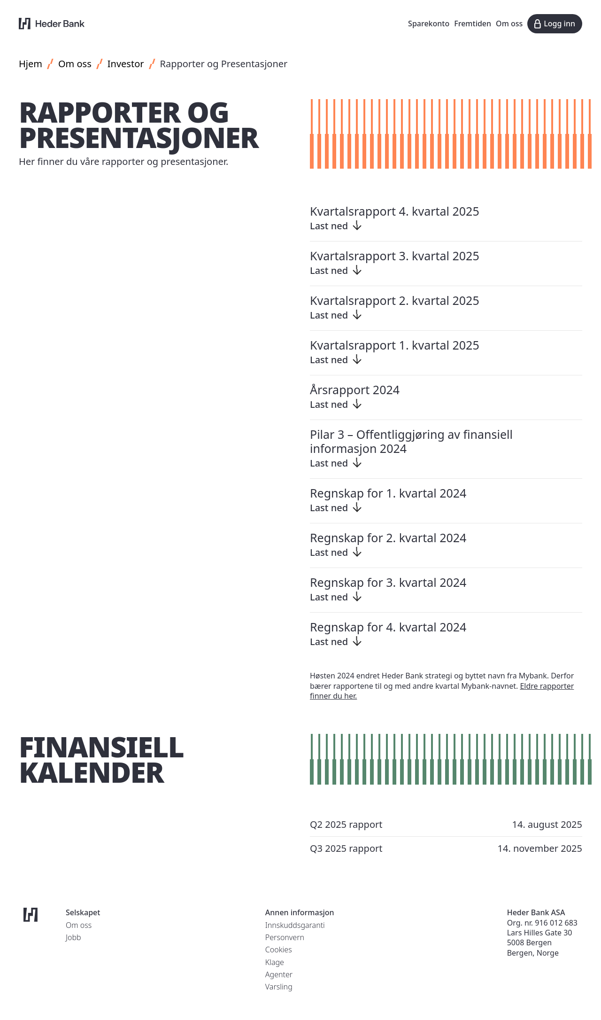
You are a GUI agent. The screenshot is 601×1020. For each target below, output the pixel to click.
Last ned (337, 225)
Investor (126, 63)
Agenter (279, 974)
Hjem (30, 63)
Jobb (73, 937)
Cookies (278, 949)
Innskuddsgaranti (295, 925)
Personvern (284, 937)
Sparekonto (428, 23)
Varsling (279, 986)
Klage (274, 962)
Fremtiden (472, 23)
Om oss (509, 23)
